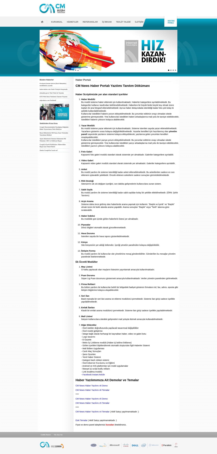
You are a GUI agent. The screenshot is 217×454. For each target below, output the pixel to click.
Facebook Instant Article (94, 374)
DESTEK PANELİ (171, 22)
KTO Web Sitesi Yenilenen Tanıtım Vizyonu (53, 96)
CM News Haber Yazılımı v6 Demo (92, 386)
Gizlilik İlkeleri (46, 435)
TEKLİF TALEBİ (123, 22)
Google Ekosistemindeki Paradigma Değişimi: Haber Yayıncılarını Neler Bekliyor (54, 128)
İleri (178, 51)
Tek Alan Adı (58, 435)
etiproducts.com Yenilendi (48, 100)
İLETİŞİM (139, 22)
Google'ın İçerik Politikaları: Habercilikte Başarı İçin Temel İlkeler (53, 145)
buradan (110, 425)
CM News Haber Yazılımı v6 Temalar (92, 390)
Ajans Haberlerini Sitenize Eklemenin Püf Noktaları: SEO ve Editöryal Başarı (53, 140)
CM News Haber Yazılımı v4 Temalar (92, 412)
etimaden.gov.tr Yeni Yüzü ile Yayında (52, 93)
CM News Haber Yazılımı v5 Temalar (92, 403)
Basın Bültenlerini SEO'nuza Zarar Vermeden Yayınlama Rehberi (54, 134)
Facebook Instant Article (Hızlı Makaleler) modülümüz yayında (53, 84)
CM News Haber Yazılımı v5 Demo (92, 399)
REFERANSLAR (90, 22)
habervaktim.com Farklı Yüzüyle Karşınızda (53, 89)
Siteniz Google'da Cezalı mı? (49, 150)
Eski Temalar (81, 420)
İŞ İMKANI (107, 22)
